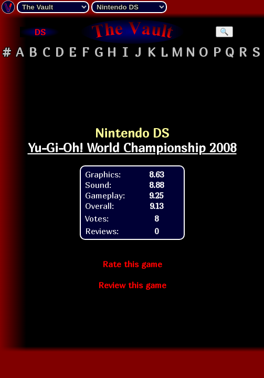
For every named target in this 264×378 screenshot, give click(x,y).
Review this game (132, 285)
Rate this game (132, 264)
